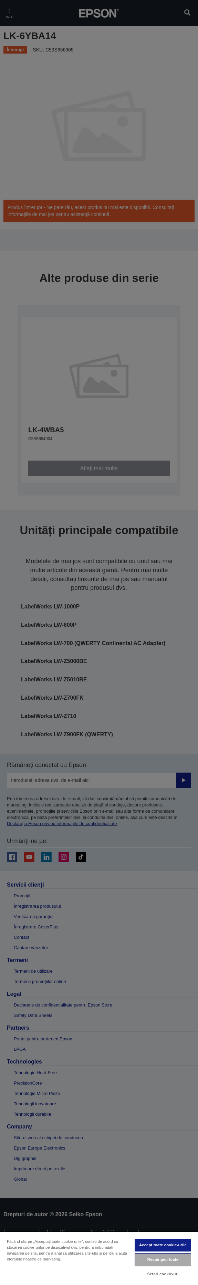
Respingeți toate (162, 1259)
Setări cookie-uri (162, 1274)
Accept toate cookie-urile (163, 1245)
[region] (99, 1258)
